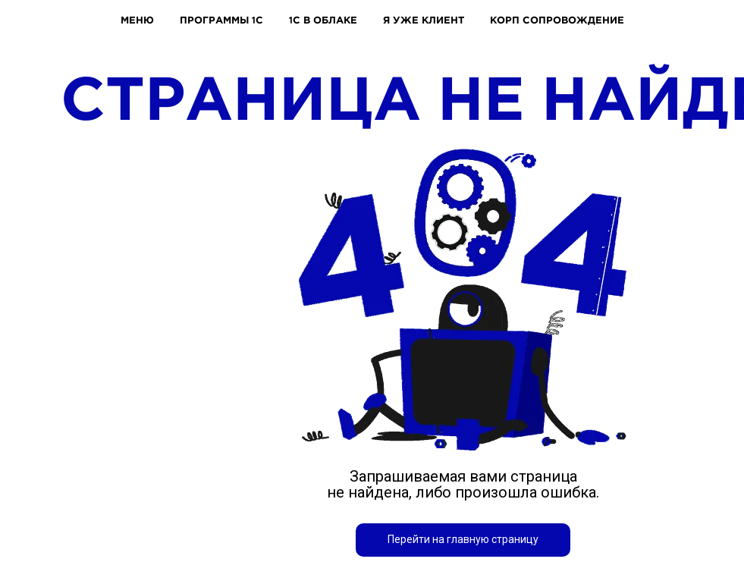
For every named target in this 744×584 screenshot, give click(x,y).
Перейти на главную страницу (463, 539)
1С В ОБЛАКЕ (323, 20)
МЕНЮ (137, 20)
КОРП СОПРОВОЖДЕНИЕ (557, 20)
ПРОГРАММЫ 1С (221, 20)
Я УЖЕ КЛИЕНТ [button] (423, 20)
